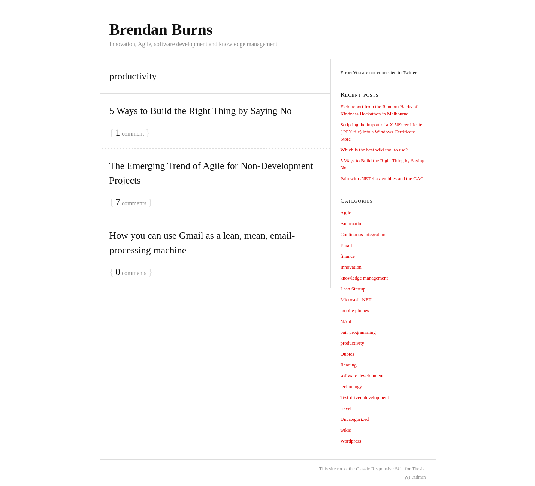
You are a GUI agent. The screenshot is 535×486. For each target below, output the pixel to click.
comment (129, 133)
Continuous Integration (363, 234)
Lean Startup (353, 289)
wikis (346, 430)
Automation (352, 223)
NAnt (346, 321)
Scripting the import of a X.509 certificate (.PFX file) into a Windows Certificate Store (381, 132)
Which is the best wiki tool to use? (374, 150)
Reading (349, 365)
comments (130, 202)
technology (351, 386)
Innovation (351, 267)
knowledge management (364, 278)
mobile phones (355, 310)
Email (346, 245)
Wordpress (351, 441)
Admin (415, 477)
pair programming (358, 332)
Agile (346, 212)
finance (348, 256)
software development (362, 375)
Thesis (418, 468)
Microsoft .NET (356, 299)
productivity (353, 343)
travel (346, 408)
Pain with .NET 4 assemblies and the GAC (382, 178)
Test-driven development (365, 397)
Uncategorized (355, 419)
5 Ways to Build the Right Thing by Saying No (200, 110)
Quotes (347, 354)
